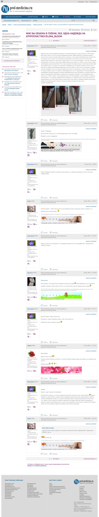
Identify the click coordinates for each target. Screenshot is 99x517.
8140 (29, 224)
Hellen (29, 201)
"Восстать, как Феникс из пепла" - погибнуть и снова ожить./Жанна (13, 94)
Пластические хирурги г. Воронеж (12, 83)
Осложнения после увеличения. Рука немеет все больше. (12, 42)
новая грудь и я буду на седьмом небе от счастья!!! (12, 78)
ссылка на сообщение (91, 51)
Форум (5, 31)
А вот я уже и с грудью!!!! (11, 74)
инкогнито (30, 272)
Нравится (45, 109)
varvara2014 (30, 123)
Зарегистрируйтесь (41, 465)
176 (35, 152)
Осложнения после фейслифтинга (11, 36)
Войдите (30, 465)
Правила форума (74, 29)
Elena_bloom (30, 46)
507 (35, 297)
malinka (29, 345)
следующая (56, 40)
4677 (29, 152)
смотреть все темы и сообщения (11, 60)
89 (35, 370)
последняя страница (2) (90, 40)
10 (29, 70)
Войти (93, 29)
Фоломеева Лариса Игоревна (10, 54)
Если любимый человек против (12, 89)
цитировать (54, 120)
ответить (44, 120)
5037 (29, 370)
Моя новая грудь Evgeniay (11, 70)
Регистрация (90, 1)
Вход (95, 1)
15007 (30, 297)
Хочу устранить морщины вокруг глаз (12, 48)
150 (35, 224)
